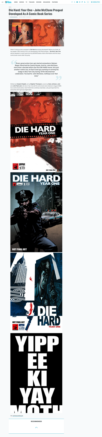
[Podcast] (88, 2)
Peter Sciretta (13, 17)
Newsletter (95, 2)
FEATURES (55, 2)
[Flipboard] (82, 2)
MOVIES (21, 2)
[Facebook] (72, 2)
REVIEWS (38, 2)
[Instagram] (79, 2)
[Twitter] (74, 2)
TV (26, 2)
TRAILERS (31, 2)
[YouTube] (77, 2)
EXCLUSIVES (46, 2)
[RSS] (85, 2)
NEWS (16, 2)
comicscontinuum (18, 416)
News (10, 7)
